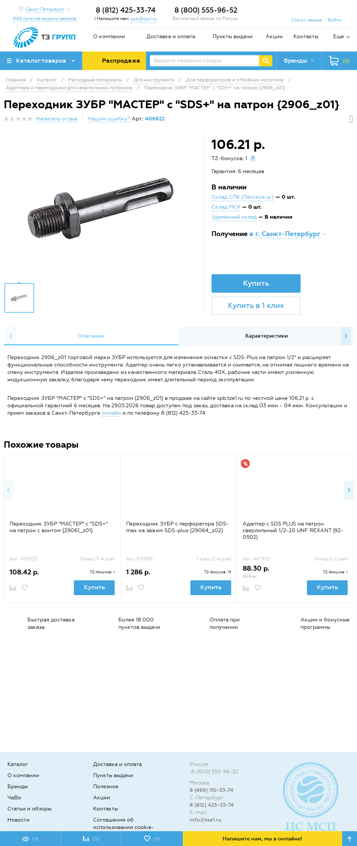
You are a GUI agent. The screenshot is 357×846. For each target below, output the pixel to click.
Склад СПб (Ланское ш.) (243, 197)
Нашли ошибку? (109, 119)
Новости (18, 820)
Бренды (17, 786)
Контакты (306, 36)
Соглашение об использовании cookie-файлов (123, 827)
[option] (105, 209)
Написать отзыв (56, 119)
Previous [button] (11, 336)
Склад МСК (226, 207)
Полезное (105, 786)
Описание (91, 336)
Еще (338, 36)
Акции (274, 36)
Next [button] (346, 336)
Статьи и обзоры (29, 809)
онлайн (111, 413)
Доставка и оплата (171, 36)
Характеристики (266, 336)
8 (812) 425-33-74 (125, 10)
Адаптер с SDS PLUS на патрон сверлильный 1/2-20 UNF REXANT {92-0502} (293, 530)
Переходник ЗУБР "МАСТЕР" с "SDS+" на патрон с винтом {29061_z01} (59, 527)
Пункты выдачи (233, 36)
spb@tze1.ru (144, 18)
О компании (109, 36)
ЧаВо (14, 797)
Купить (256, 283)
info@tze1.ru (206, 820)
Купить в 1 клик (256, 305)
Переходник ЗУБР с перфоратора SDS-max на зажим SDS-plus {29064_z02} (177, 527)
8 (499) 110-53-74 (211, 790)
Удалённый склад (234, 217)
